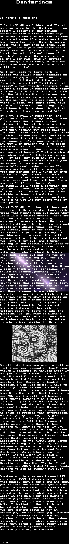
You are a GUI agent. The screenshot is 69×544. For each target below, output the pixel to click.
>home (4, 543)
